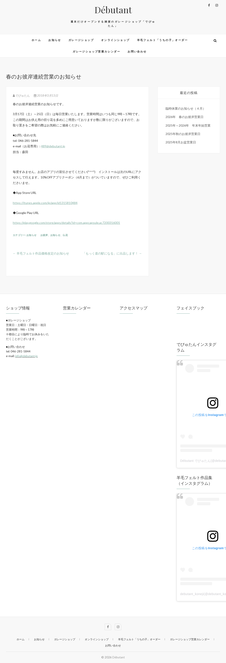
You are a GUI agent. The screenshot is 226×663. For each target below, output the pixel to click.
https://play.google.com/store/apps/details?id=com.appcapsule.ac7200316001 (66, 223)
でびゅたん (21, 95)
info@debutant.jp (26, 356)
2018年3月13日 (46, 95)
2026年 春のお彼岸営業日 (184, 117)
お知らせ (54, 40)
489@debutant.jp (53, 146)
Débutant (113, 9)
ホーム (36, 40)
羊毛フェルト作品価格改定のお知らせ (41, 253)
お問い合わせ (137, 51)
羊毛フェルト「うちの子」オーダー (162, 40)
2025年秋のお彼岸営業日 (183, 134)
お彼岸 (44, 235)
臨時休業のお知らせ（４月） (186, 108)
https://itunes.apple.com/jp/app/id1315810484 (45, 203)
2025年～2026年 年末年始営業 (188, 125)
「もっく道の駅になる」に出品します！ (112, 253)
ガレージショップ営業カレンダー (96, 51)
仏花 (65, 235)
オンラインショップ (115, 40)
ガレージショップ (81, 40)
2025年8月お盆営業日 (181, 142)
